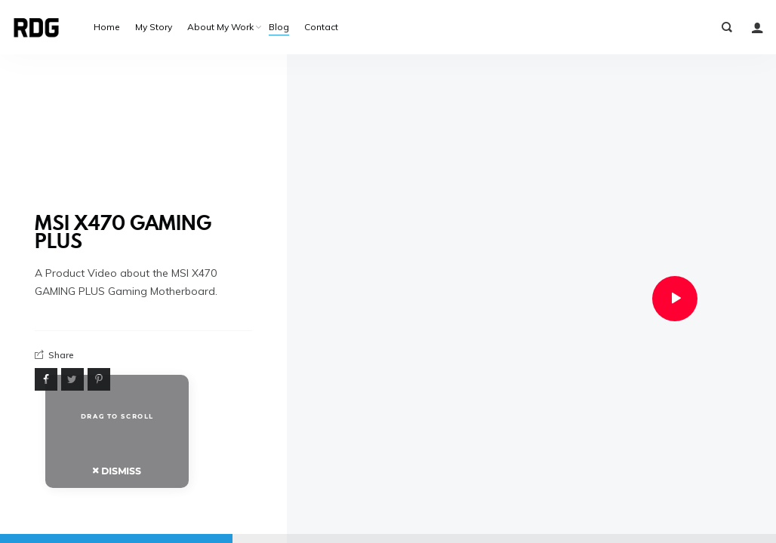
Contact (321, 26)
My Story (153, 26)
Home (107, 26)
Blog (279, 26)
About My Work (220, 26)
